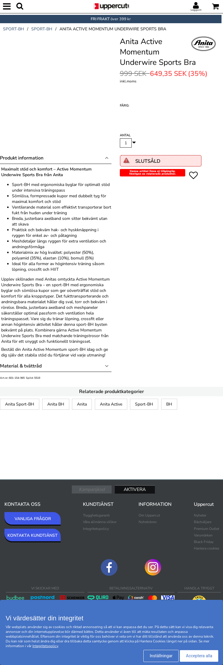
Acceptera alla (199, 655)
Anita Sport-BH (19, 404)
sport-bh (13, 29)
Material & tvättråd (21, 366)
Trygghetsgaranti (96, 515)
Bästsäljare (202, 522)
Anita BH (55, 404)
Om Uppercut (149, 515)
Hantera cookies (206, 548)
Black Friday (203, 541)
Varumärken (203, 535)
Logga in (196, 10)
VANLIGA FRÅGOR (33, 519)
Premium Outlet (206, 528)
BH (169, 404)
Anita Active (111, 404)
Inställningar (161, 655)
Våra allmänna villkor (100, 522)
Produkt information (21, 158)
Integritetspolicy (96, 528)
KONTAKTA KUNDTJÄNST (32, 535)
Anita (82, 404)
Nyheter (200, 515)
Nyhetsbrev (148, 522)
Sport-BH (144, 404)
